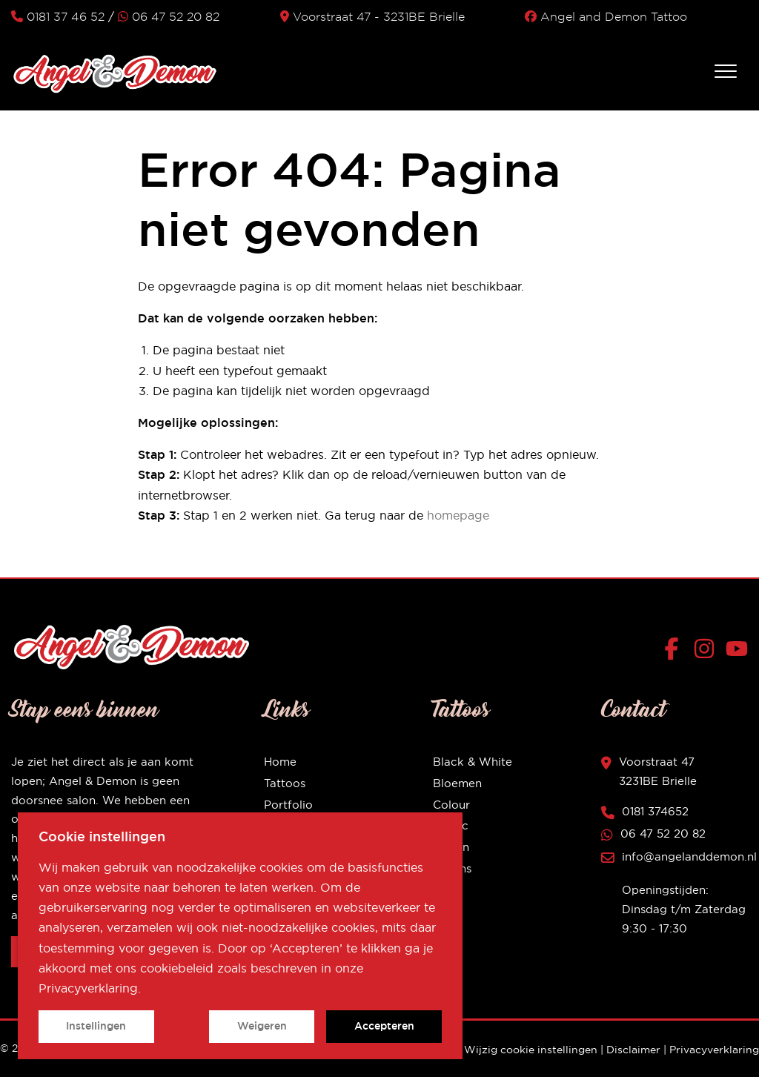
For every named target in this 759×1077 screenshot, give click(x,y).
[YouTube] (737, 651)
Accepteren (384, 1026)
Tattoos (284, 783)
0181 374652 (655, 811)
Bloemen (457, 783)
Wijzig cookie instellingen (530, 1049)
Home (280, 762)
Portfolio (288, 805)
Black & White (472, 762)
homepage (458, 515)
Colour (451, 805)
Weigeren (262, 1026)
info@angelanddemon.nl (689, 856)
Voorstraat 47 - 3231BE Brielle (372, 16)
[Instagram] (707, 651)
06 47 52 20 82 (168, 16)
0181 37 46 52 (58, 16)
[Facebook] (674, 651)
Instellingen (96, 1026)
